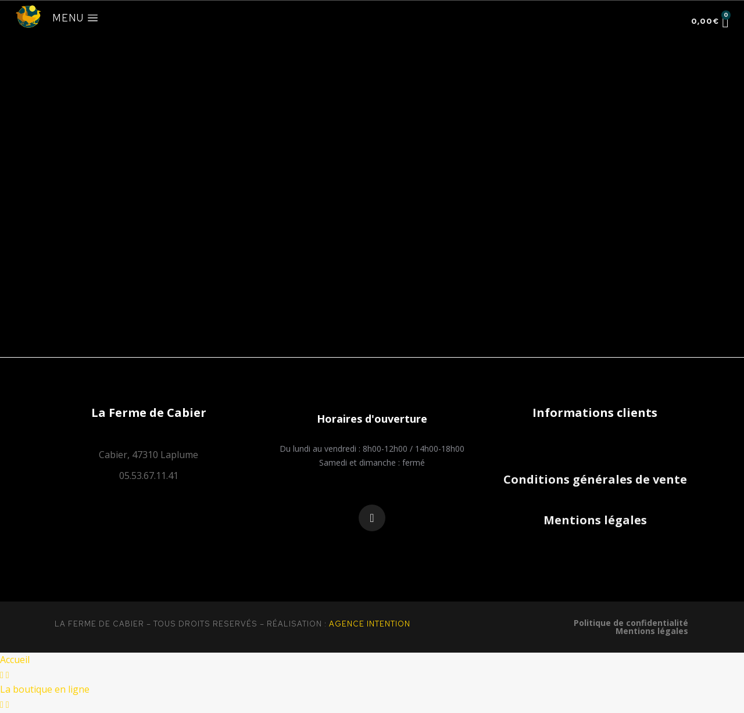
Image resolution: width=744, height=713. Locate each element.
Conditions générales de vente (595, 479)
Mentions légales (595, 520)
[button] (372, 418)
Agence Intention (369, 624)
